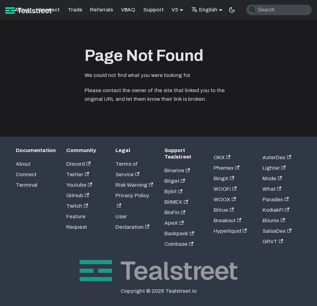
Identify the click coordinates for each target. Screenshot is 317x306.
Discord (78, 164)
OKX (222, 157)
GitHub (77, 195)
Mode (272, 178)
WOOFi (225, 189)
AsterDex (277, 157)
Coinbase (178, 244)
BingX (224, 178)
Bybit (173, 191)
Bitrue (224, 210)
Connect (49, 10)
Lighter (274, 168)
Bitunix (274, 220)
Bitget (174, 181)
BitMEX (176, 202)
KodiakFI (276, 210)
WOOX (225, 199)
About (22, 10)
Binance (177, 170)
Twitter (77, 174)
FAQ (129, 10)
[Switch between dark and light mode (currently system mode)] (232, 10)
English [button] (204, 10)
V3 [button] (175, 10)
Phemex (227, 168)
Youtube (79, 185)
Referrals (101, 10)
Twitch (77, 206)
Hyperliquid (230, 231)
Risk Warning (134, 185)
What (272, 189)
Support (153, 10)
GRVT (273, 241)
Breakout (227, 220)
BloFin (174, 212)
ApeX (174, 223)
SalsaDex (277, 231)
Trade (75, 10)
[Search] (279, 10)
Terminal (26, 185)
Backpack (179, 233)
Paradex (276, 199)
